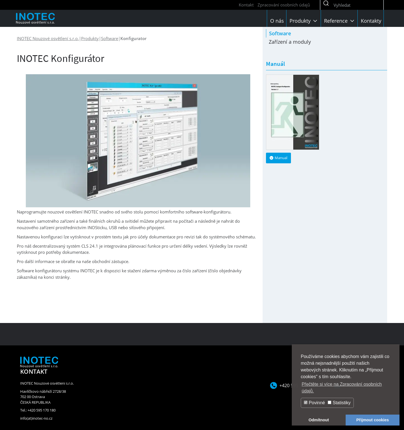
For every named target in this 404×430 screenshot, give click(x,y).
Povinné (314, 402)
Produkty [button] (304, 20)
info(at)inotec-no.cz (36, 418)
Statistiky (339, 402)
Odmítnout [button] (319, 420)
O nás (277, 20)
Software (109, 38)
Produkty (90, 38)
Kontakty (371, 20)
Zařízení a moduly (290, 41)
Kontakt (246, 5)
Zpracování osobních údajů (284, 5)
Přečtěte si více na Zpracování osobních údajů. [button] (342, 387)
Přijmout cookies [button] (372, 420)
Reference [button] (339, 20)
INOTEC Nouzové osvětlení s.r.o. (48, 38)
